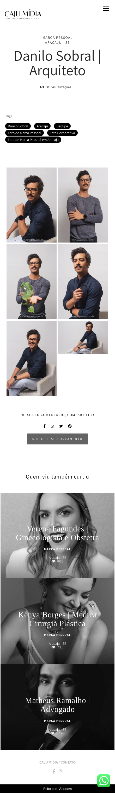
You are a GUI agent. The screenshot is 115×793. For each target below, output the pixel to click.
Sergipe (62, 126)
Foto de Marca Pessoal (24, 133)
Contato (67, 762)
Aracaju (42, 126)
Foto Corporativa (62, 133)
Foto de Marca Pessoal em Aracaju (33, 139)
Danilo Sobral (18, 126)
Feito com (57, 789)
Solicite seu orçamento (57, 439)
